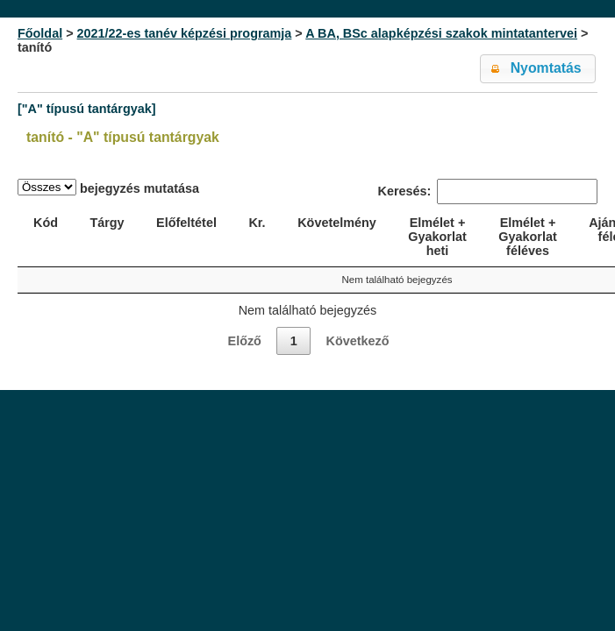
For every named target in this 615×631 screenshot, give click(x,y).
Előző (244, 341)
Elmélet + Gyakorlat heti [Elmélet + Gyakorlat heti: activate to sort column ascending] (437, 237)
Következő (357, 341)
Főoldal (40, 33)
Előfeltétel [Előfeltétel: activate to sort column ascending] (186, 223)
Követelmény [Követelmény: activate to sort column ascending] (336, 223)
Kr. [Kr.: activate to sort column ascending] (256, 223)
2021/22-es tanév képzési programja (184, 33)
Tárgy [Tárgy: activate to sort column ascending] (106, 223)
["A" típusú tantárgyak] (87, 109)
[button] (538, 68)
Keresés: (487, 191)
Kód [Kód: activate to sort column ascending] (45, 223)
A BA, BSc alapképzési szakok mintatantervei (441, 33)
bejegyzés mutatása (108, 187)
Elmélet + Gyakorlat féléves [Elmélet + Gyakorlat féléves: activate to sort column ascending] (527, 237)
